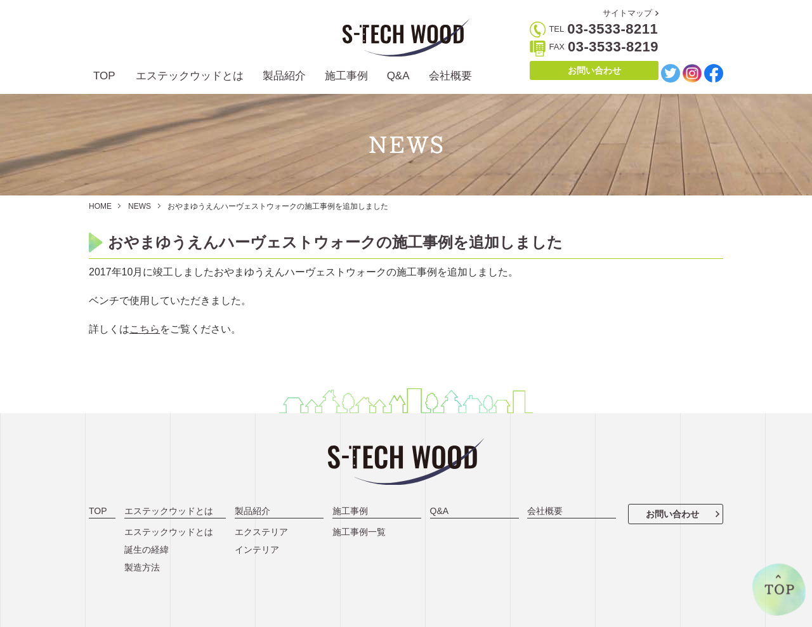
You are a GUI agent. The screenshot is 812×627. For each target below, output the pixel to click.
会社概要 (450, 76)
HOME (100, 206)
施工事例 (346, 76)
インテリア (257, 549)
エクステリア (261, 532)
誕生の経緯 (146, 549)
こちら (144, 329)
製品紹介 (284, 76)
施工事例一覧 (359, 532)
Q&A (398, 76)
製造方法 (142, 567)
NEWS (139, 206)
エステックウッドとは (190, 76)
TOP (104, 76)
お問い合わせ (594, 70)
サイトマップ (627, 13)
